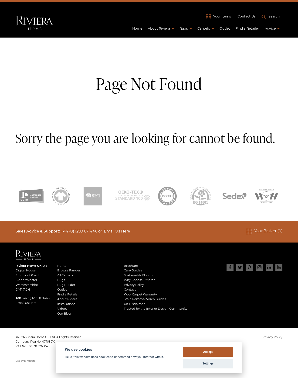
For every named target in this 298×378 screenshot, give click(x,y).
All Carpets (65, 275)
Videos (62, 308)
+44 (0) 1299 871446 (79, 231)
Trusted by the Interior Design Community (155, 308)
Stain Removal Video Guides (145, 299)
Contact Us (246, 16)
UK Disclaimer (134, 304)
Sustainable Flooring (139, 275)
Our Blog (64, 313)
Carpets (203, 29)
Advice (270, 29)
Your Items (222, 16)
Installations (66, 304)
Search (274, 16)
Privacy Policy (134, 285)
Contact (130, 289)
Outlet (225, 29)
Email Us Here (117, 231)
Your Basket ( (268, 232)
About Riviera (159, 29)
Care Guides (133, 270)
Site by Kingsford (26, 361)
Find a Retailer (247, 29)
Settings (208, 363)
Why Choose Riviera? (139, 280)
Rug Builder (66, 285)
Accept (208, 352)
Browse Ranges (69, 270)
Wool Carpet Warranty (140, 294)
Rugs (183, 29)
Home (137, 29)
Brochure (131, 265)
